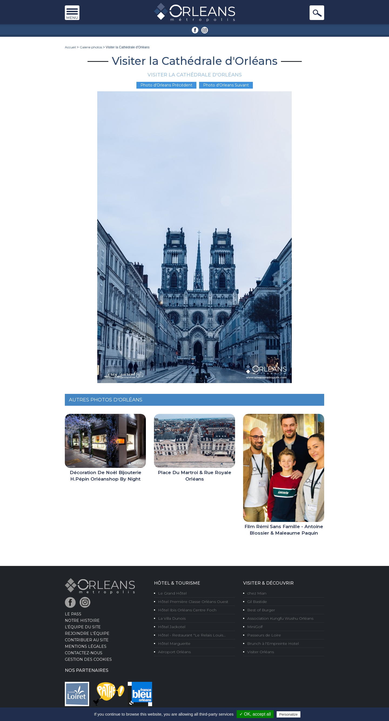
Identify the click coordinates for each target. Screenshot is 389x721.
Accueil (70, 47)
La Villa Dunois (172, 618)
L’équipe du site (83, 627)
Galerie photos (91, 47)
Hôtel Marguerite (174, 643)
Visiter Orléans (260, 651)
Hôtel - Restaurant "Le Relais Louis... (192, 635)
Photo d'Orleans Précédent (166, 85)
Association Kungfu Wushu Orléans (280, 618)
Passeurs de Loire (264, 635)
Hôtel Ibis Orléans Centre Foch (187, 610)
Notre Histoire (82, 620)
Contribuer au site (87, 640)
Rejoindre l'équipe (87, 633)
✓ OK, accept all (255, 714)
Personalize (288, 714)
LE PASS (73, 614)
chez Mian (256, 593)
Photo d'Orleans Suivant (226, 85)
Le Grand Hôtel (172, 593)
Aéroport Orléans (174, 651)
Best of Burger (261, 610)
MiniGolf (255, 626)
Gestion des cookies (88, 659)
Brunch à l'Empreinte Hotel (273, 643)
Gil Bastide (257, 601)
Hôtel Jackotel (171, 626)
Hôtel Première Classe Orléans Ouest (193, 601)
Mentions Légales (85, 646)
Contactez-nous (83, 652)
